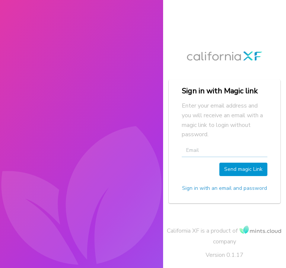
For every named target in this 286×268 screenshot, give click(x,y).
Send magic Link (243, 169)
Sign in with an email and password (224, 188)
